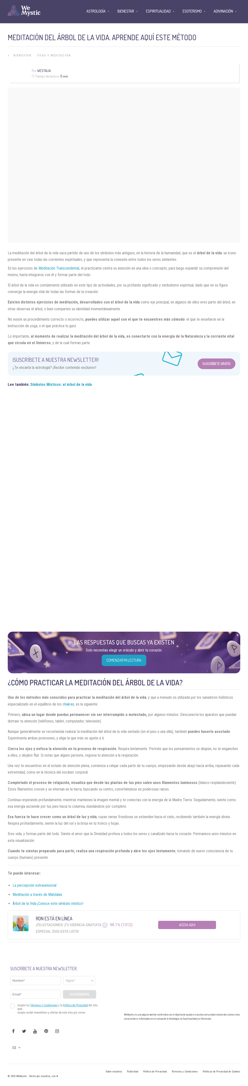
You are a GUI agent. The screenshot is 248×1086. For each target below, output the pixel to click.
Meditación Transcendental (59, 268)
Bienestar (22, 55)
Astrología (96, 11)
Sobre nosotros (114, 1071)
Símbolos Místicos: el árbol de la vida (61, 384)
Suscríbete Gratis (216, 364)
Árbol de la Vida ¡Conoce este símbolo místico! (48, 903)
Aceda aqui (187, 925)
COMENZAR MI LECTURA (124, 660)
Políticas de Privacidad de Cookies (221, 1071)
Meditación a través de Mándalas (37, 894)
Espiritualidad (158, 11)
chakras (68, 704)
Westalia (44, 71)
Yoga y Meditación (54, 55)
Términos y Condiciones (185, 1071)
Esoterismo (192, 11)
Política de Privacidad (155, 1071)
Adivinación (223, 11)
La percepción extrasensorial (34, 885)
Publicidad (132, 1071)
